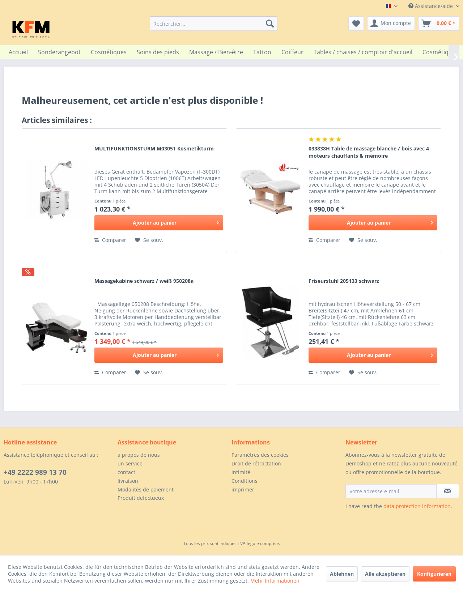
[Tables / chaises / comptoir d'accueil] (363, 52)
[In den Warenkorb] (158, 222)
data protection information (417, 506)
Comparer (110, 240)
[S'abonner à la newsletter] (447, 491)
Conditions (245, 480)
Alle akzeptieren (385, 573)
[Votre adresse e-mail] (391, 491)
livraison (128, 480)
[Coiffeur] (292, 52)
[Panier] (438, 23)
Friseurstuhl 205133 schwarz (344, 280)
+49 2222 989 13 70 (35, 472)
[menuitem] (213, 23)
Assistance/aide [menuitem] (431, 6)
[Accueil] (18, 52)
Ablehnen (342, 573)
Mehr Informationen (275, 580)
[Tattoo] (262, 52)
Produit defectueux (141, 497)
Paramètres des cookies (260, 454)
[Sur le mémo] (149, 240)
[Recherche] (269, 23)
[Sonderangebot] (59, 52)
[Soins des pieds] (158, 52)
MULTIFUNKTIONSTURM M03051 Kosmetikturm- (155, 148)
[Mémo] (356, 23)
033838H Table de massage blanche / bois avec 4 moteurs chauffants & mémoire (369, 152)
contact (126, 472)
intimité (241, 472)
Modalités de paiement (146, 489)
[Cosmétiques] (109, 52)
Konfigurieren (434, 573)
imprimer (243, 489)
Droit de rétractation (256, 463)
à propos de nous (139, 454)
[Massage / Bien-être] (216, 52)
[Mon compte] (391, 23)
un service (130, 463)
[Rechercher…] (213, 23)
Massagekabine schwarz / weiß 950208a (144, 280)
